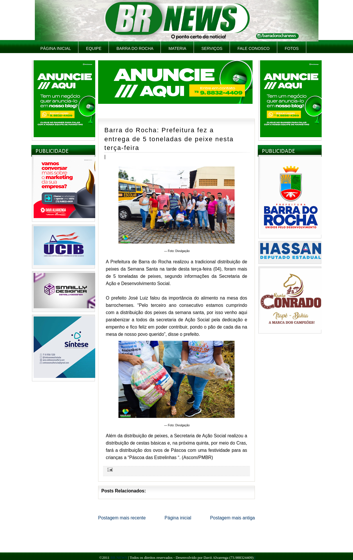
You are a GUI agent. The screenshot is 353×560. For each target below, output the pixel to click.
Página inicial (55, 48)
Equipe (93, 48)
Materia (177, 48)
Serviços (211, 48)
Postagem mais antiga (232, 517)
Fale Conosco (253, 48)
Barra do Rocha (134, 48)
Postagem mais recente (122, 517)
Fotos (292, 48)
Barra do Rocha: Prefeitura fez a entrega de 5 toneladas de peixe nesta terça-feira (169, 138)
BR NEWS (118, 557)
